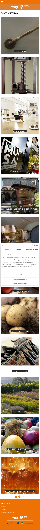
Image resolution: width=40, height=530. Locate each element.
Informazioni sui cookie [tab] (32, 249)
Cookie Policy (3, 509)
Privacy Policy (3, 508)
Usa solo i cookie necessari (20, 283)
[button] (2, 2)
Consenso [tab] (6, 249)
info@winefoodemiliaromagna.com (7, 512)
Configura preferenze (20, 279)
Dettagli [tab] (18, 249)
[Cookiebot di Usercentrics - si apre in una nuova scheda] (31, 245)
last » (27, 496)
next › (22, 496)
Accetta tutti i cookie (20, 274)
